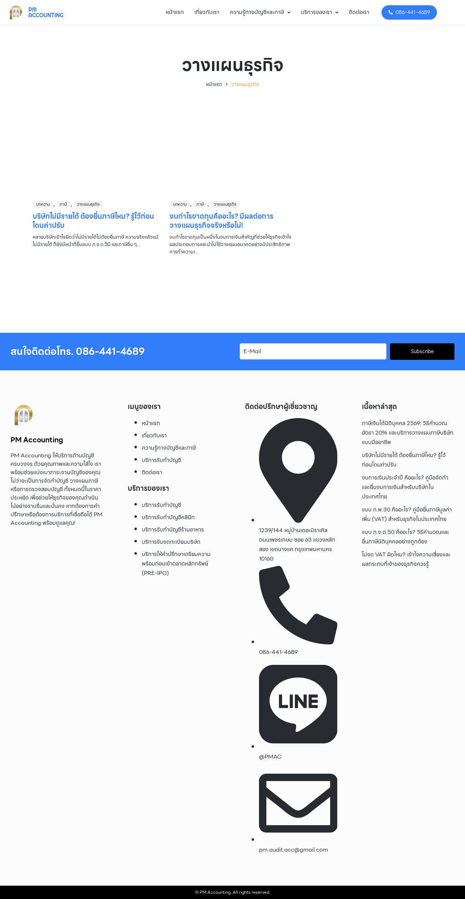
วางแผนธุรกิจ (88, 204)
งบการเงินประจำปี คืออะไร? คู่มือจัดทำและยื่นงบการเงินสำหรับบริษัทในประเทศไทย (405, 487)
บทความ (43, 204)
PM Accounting (46, 12)
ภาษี (63, 204)
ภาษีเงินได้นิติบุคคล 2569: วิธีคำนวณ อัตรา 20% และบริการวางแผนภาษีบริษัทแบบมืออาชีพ (407, 433)
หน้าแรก (214, 84)
